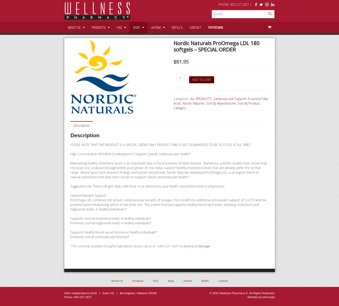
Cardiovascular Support (229, 99)
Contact (195, 27)
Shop (136, 27)
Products (99, 27)
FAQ (119, 27)
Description (82, 125)
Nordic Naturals (194, 103)
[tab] (81, 125)
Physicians (215, 27)
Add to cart (201, 80)
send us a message (196, 246)
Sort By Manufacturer (221, 103)
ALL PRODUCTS (201, 99)
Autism (156, 27)
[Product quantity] (180, 77)
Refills (177, 27)
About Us (74, 27)
